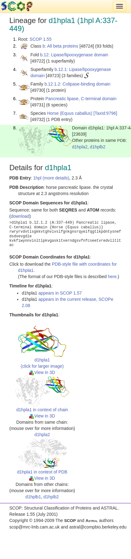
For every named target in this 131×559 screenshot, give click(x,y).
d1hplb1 (33, 496)
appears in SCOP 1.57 (60, 293)
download (20, 216)
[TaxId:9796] (105, 113)
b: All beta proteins (60, 46)
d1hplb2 (98, 146)
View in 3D (42, 372)
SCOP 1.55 (40, 39)
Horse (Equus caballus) (70, 113)
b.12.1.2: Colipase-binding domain (77, 84)
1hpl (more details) (51, 177)
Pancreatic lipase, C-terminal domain (80, 98)
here (112, 276)
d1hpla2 (80, 146)
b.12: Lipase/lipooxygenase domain (74, 54)
